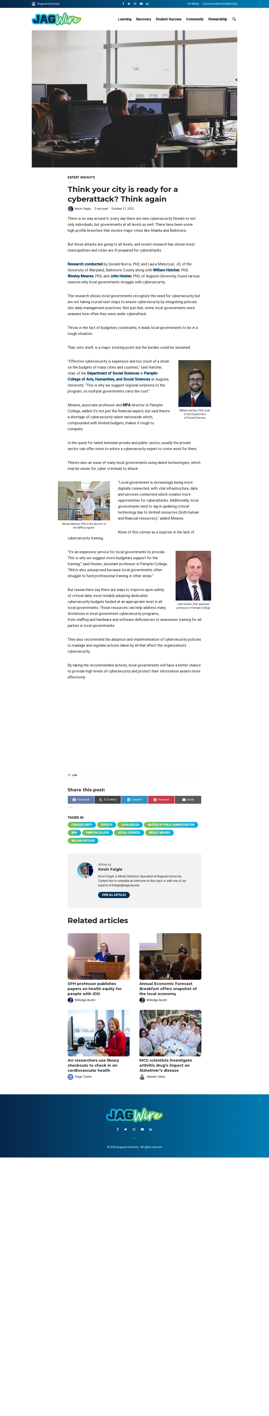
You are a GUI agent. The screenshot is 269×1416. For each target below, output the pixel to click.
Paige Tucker (83, 1076)
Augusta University (46, 4)
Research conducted (85, 264)
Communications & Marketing (219, 3)
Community (194, 19)
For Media (193, 3)
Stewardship (217, 19)
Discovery (143, 19)
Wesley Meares (80, 276)
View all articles (114, 894)
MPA (127, 405)
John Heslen (120, 276)
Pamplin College (97, 832)
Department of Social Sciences (113, 373)
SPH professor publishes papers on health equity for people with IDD (95, 988)
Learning (124, 19)
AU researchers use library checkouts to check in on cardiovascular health (93, 1065)
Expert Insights (81, 177)
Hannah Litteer (155, 1076)
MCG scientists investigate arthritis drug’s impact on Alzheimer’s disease (165, 1065)
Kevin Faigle (83, 208)
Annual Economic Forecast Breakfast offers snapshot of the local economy (168, 988)
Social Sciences (129, 832)
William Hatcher (166, 270)
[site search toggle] (234, 19)
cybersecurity (82, 824)
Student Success (168, 19)
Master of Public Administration (171, 824)
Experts (106, 824)
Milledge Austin (85, 1000)
